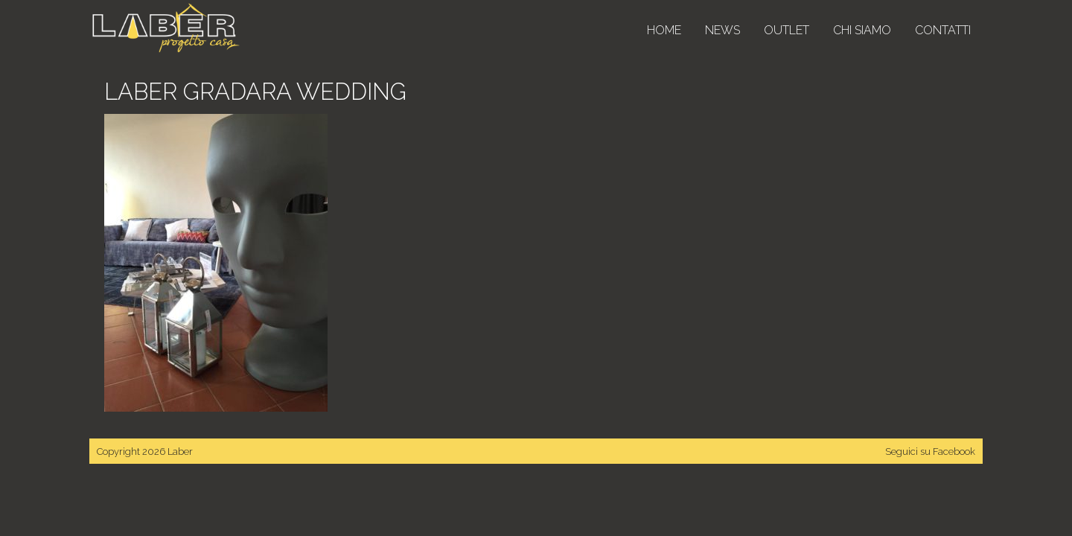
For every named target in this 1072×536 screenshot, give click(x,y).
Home (664, 30)
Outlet (786, 30)
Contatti (943, 30)
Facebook (954, 451)
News (722, 30)
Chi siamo (862, 30)
